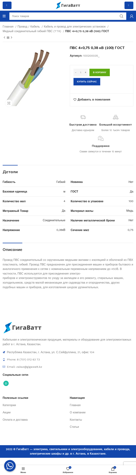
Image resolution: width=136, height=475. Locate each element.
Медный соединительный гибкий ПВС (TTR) (32, 31)
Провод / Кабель (29, 26)
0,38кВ (60, 230)
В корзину (99, 72)
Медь (129, 210)
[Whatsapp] (10, 466)
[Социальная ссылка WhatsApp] (6, 383)
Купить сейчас (87, 81)
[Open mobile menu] (4, 16)
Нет (131, 182)
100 (131, 201)
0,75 (130, 230)
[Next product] (11, 37)
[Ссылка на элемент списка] (68, 352)
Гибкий (60, 182)
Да (131, 191)
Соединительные (54, 220)
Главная (8, 26)
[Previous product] (4, 37)
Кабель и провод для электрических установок (75, 26)
